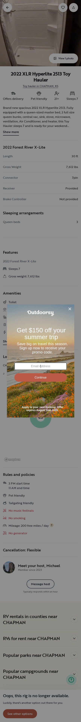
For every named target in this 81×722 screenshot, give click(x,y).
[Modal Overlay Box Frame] (40, 361)
